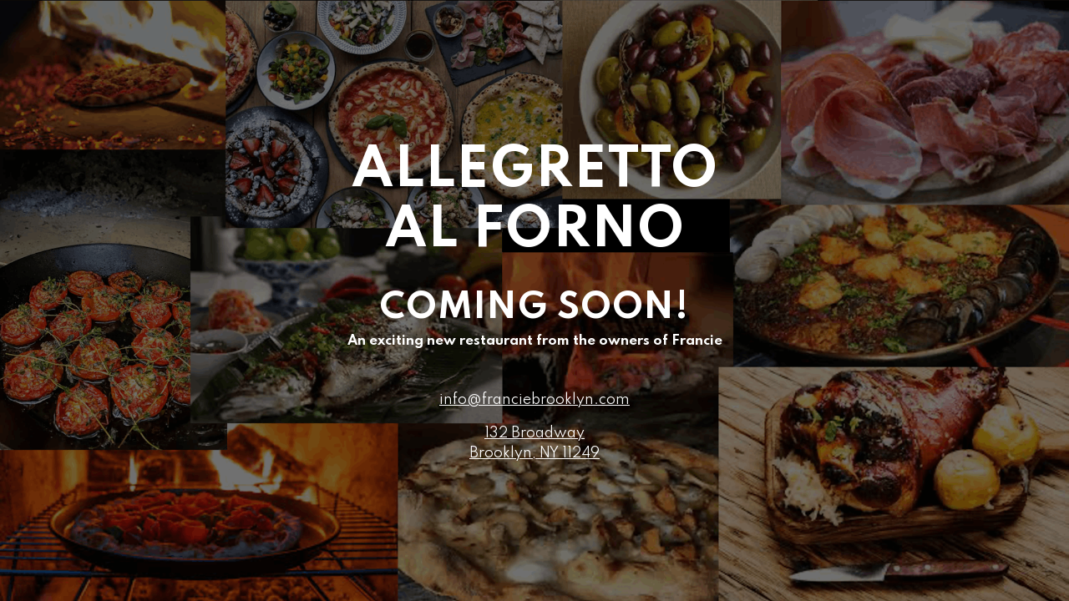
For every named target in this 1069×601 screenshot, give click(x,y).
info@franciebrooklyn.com (534, 399)
